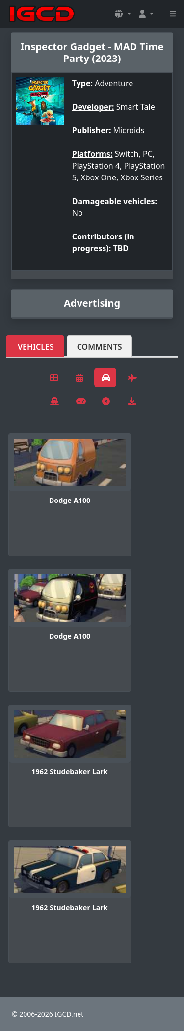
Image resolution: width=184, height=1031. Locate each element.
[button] (122, 14)
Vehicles (36, 346)
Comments (99, 346)
